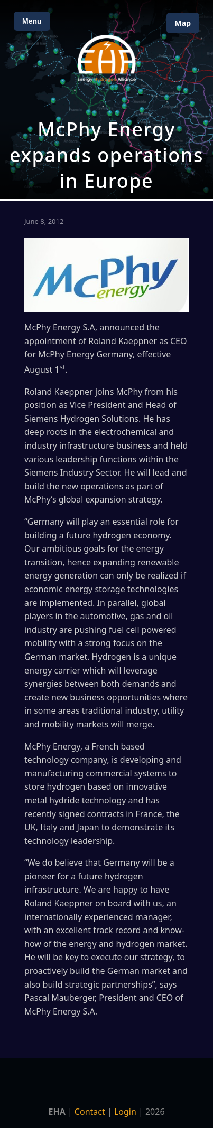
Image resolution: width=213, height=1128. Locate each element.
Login (125, 1111)
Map (183, 23)
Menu (32, 21)
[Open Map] (106, 99)
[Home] (107, 58)
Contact (90, 1111)
